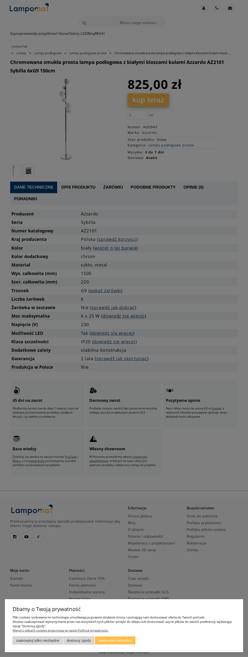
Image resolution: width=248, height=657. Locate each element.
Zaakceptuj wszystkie (115, 640)
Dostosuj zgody (79, 640)
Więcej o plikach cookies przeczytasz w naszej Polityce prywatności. (60, 630)
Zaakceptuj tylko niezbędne (37, 640)
